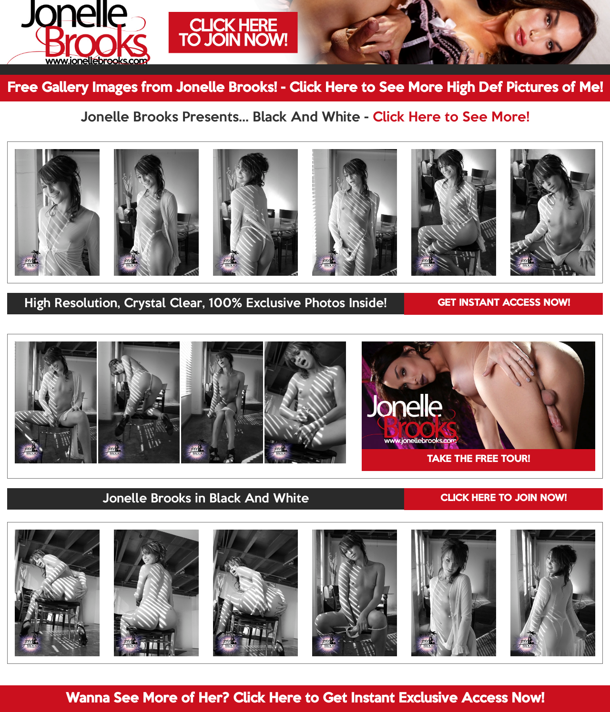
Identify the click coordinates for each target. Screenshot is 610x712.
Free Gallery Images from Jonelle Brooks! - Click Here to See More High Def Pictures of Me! (305, 88)
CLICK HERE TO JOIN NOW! (503, 498)
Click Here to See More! (451, 117)
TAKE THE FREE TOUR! (478, 459)
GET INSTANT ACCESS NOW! (503, 303)
